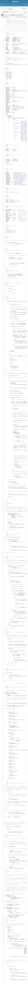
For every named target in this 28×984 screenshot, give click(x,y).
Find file (25, 11)
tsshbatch (10, 9)
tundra (5, 9)
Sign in (26, 4)
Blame (21, 16)
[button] (1, 4)
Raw (18, 16)
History (24, 16)
